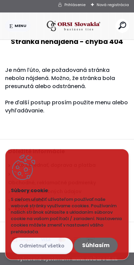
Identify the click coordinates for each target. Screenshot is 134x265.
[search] (122, 25)
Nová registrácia (113, 4)
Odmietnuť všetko (41, 245)
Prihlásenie (74, 4)
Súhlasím (96, 245)
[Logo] (73, 26)
